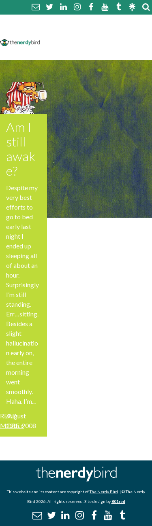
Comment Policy (70, 31)
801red (118, 501)
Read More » (12, 420)
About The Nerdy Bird (78, 21)
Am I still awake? (20, 148)
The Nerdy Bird (104, 491)
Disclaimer (121, 31)
